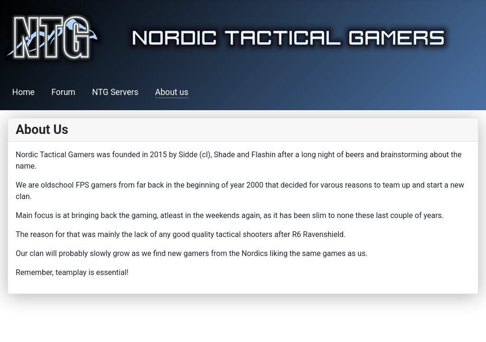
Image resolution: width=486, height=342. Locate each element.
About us (171, 92)
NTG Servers (115, 92)
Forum (63, 92)
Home (23, 92)
